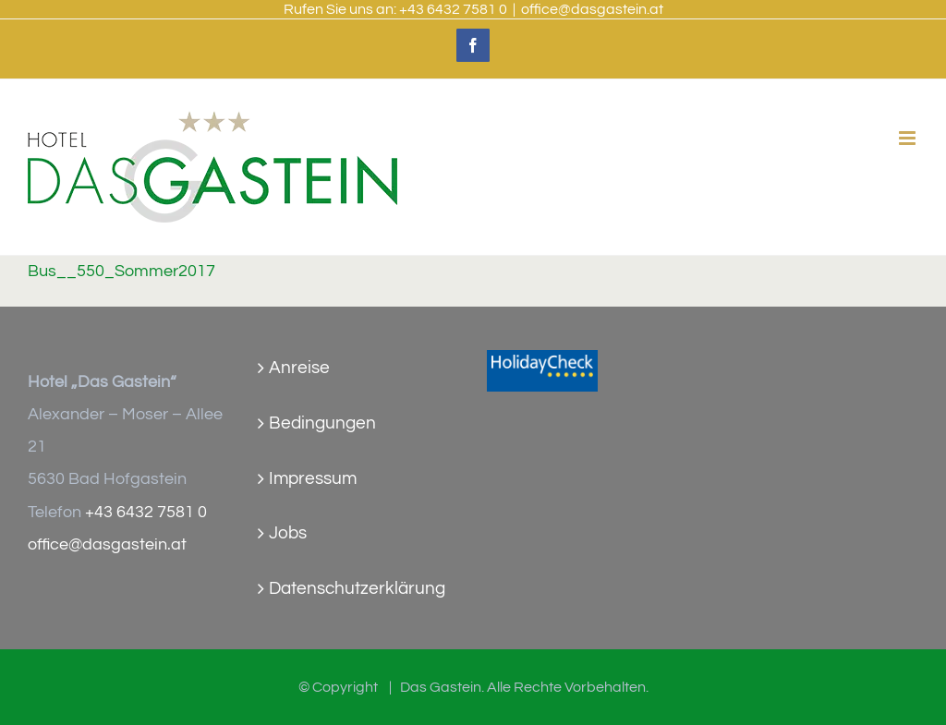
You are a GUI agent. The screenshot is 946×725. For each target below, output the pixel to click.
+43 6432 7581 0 (453, 9)
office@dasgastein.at (592, 9)
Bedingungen (322, 423)
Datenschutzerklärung (357, 588)
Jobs (288, 533)
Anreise (299, 367)
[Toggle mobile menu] (908, 138)
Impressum (313, 478)
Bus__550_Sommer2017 (121, 271)
